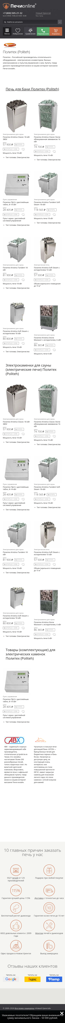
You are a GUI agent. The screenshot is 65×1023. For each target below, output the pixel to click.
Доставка (38, 898)
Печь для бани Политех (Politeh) (32, 89)
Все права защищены (24, 1008)
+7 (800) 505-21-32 (12, 13)
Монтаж (39, 933)
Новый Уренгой (43, 13)
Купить (19, 145)
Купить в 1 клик (11, 149)
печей (15, 878)
